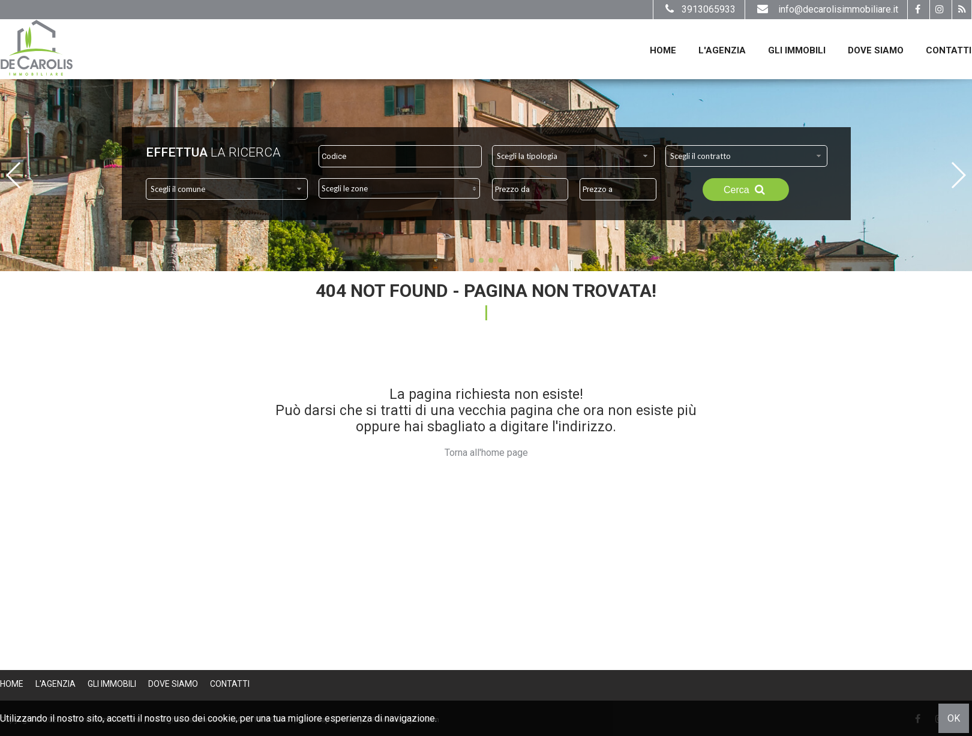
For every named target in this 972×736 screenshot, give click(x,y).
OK (953, 718)
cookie (222, 718)
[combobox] (573, 156)
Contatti (948, 50)
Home (663, 50)
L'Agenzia (722, 50)
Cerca (746, 189)
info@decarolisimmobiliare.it (826, 9)
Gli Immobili (797, 50)
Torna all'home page (486, 452)
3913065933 (699, 9)
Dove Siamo (876, 50)
